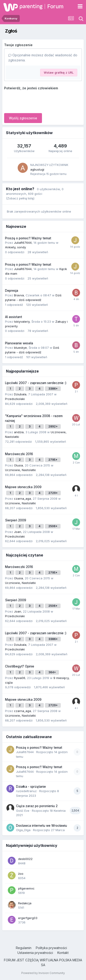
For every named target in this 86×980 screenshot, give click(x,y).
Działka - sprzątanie (31, 786)
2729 (52, 493)
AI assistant (13, 317)
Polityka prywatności (51, 948)
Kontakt (63, 953)
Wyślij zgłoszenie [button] (23, 118)
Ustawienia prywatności (35, 953)
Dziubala (20, 394)
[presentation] (39, 101)
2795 (52, 459)
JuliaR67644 (23, 242)
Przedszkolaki (15, 399)
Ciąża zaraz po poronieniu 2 (37, 806)
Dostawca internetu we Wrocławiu (41, 825)
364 (51, 672)
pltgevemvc (26, 888)
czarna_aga (22, 498)
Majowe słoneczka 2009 (23, 487)
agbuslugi (37, 169)
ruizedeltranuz (26, 791)
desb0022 (25, 859)
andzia (19, 432)
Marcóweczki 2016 (19, 454)
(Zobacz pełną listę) (20, 198)
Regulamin (23, 948)
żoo (20, 873)
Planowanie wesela (19, 343)
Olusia (18, 465)
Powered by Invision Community (43, 973)
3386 (52, 388)
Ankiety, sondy (15, 247)
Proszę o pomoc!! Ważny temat (28, 238)
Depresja (11, 290)
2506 (52, 526)
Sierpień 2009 (15, 520)
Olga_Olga (23, 830)
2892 (52, 426)
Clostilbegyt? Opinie (19, 666)
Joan (17, 532)
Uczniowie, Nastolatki (20, 470)
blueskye (20, 347)
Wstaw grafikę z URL (59, 72)
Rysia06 (19, 678)
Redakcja (24, 903)
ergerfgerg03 (27, 918)
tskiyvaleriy (22, 321)
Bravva (19, 295)
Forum (55, 6)
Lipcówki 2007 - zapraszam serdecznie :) (36, 383)
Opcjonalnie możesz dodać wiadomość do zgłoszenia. (42, 57)
